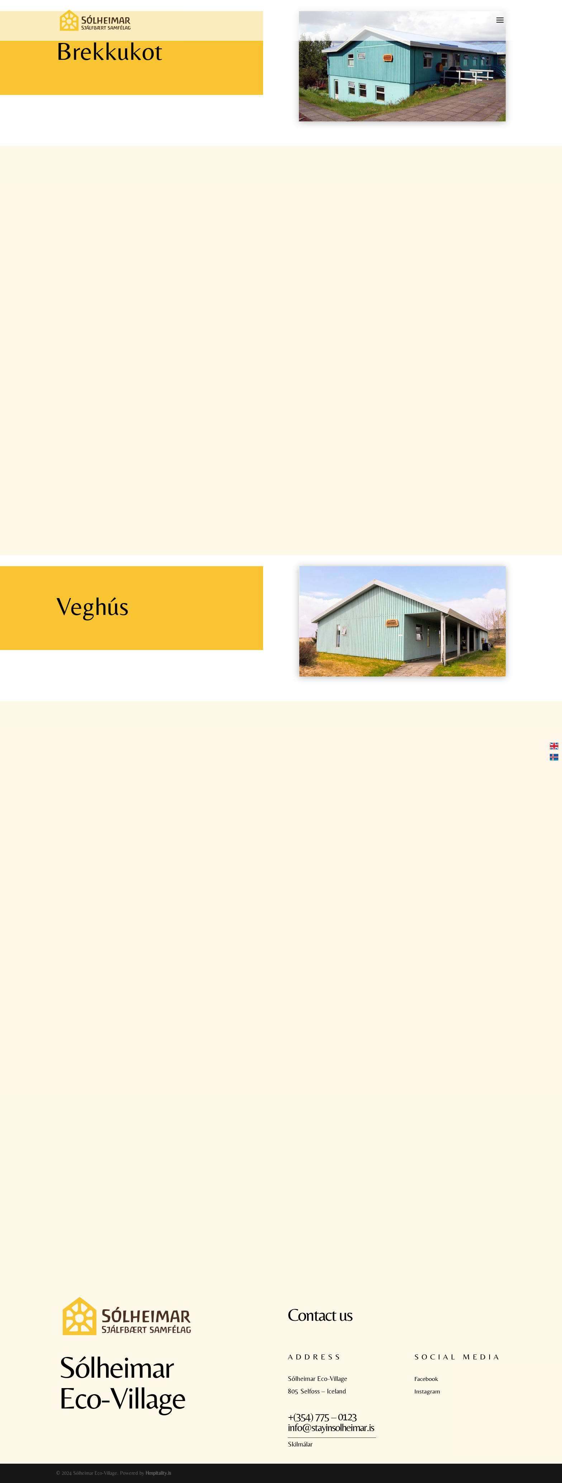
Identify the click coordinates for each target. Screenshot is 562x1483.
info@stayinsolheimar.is (331, 1427)
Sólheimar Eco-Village (317, 1378)
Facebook (426, 1378)
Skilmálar (300, 1444)
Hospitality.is (158, 1473)
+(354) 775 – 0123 (322, 1416)
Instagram (427, 1391)
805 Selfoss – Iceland (317, 1391)
